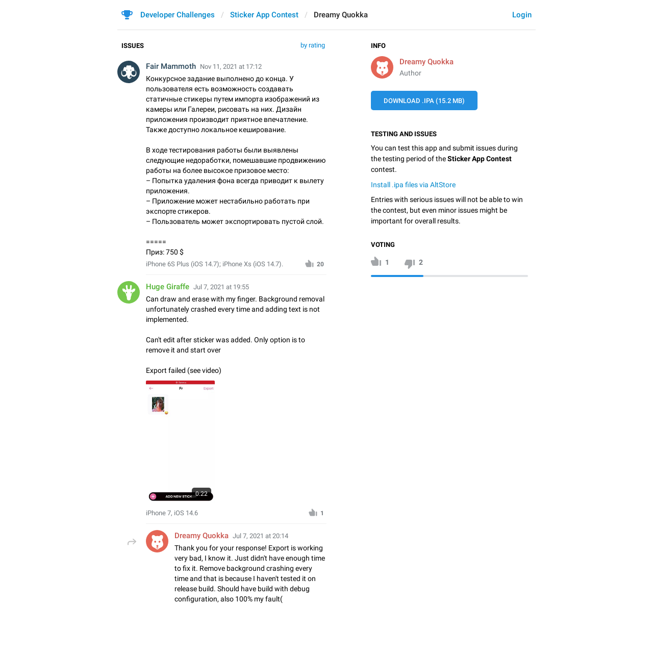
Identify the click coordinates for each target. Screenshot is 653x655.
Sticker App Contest (264, 14)
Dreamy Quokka (426, 61)
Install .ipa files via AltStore (413, 185)
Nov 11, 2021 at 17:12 (231, 66)
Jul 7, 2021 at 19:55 (221, 287)
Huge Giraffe (167, 286)
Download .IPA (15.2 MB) (424, 101)
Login (522, 14)
